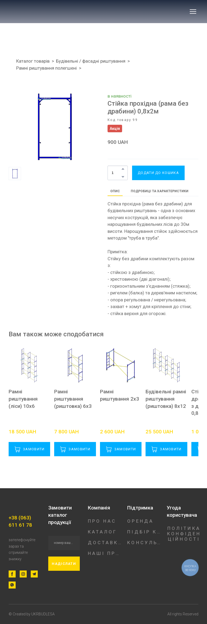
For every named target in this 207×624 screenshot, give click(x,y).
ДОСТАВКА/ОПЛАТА (105, 542)
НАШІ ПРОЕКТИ (105, 553)
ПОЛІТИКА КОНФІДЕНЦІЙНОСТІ (184, 534)
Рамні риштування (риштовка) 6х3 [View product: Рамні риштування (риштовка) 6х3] (73, 398)
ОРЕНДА (140, 521)
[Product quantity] (116, 173)
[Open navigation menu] (193, 11)
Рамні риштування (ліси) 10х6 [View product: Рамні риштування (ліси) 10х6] (23, 398)
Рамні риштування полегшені (46, 68)
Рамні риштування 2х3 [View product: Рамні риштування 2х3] (119, 395)
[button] (123, 169)
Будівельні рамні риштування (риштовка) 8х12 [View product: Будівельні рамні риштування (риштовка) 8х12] (166, 398)
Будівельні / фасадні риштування (90, 61)
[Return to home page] (44, 11)
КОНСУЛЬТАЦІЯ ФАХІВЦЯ (144, 542)
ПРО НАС (102, 521)
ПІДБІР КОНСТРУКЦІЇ (144, 531)
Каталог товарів (33, 61)
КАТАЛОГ (102, 531)
